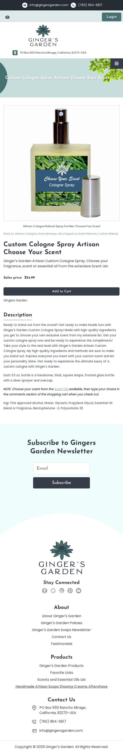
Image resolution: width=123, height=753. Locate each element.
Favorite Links (61, 672)
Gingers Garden (15, 300)
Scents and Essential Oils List (61, 679)
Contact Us (61, 636)
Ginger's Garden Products (61, 665)
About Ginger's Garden (61, 615)
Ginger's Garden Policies (61, 622)
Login (111, 17)
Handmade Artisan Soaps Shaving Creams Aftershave (61, 686)
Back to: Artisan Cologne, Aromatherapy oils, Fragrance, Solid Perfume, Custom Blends (61, 233)
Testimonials (61, 643)
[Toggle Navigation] (116, 63)
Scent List (61, 389)
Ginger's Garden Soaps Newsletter (61, 629)
